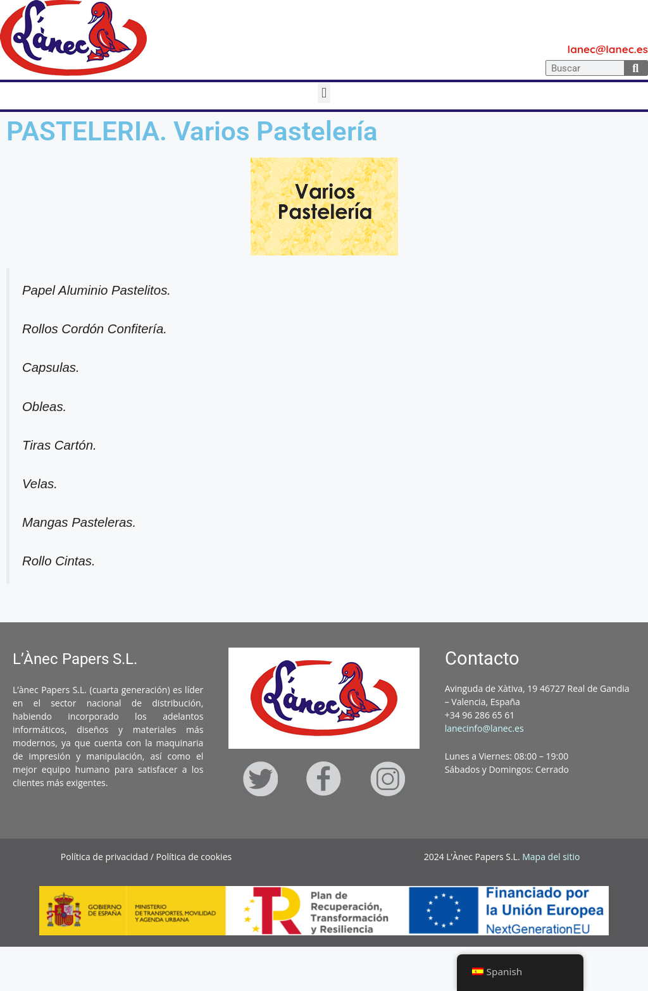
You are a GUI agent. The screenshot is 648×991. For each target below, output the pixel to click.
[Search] (636, 68)
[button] (324, 92)
